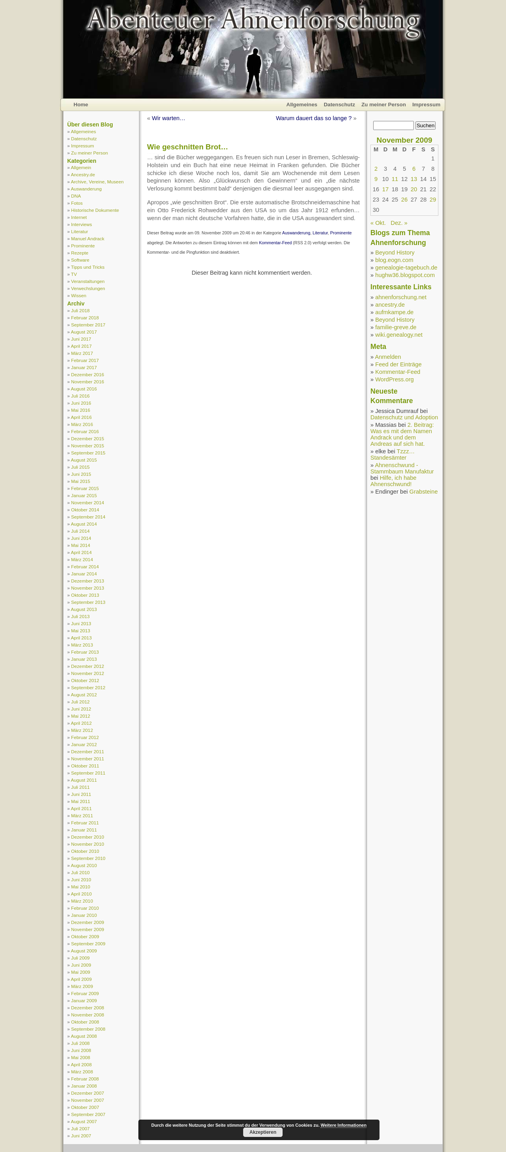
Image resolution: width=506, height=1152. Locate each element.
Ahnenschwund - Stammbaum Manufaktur (402, 468)
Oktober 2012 (85, 680)
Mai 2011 (80, 801)
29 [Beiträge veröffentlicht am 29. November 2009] (433, 199)
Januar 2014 (84, 573)
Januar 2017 (84, 367)
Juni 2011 (81, 794)
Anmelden (388, 357)
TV (74, 274)
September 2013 (88, 602)
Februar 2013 (85, 651)
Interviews (81, 224)
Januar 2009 (84, 1000)
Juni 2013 (81, 623)
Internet (79, 217)
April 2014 (81, 552)
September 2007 (88, 1114)
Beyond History (394, 252)
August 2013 (84, 609)
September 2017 (88, 324)
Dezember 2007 (87, 1092)
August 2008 (84, 1036)
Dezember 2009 (87, 922)
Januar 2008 (84, 1085)
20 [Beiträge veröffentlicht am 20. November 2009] (414, 189)
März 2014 (82, 559)
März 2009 (82, 986)
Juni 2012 (81, 708)
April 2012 (81, 723)
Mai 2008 (80, 1057)
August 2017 (84, 331)
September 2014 (88, 516)
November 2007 (87, 1100)
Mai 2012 (80, 715)
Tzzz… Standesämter (392, 454)
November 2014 (87, 502)
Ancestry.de (83, 174)
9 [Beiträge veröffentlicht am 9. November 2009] (376, 179)
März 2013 (82, 644)
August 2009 (84, 950)
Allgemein (81, 167)
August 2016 (84, 388)
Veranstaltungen (88, 281)
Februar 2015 (85, 488)
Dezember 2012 (87, 666)
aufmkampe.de (394, 312)
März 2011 (82, 815)
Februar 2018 (85, 317)
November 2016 (87, 381)
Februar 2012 (85, 737)
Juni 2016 (81, 402)
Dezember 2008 (87, 1007)
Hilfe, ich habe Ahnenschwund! (393, 481)
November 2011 (87, 758)
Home (81, 104)
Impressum (426, 104)
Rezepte (80, 252)
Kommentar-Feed (275, 242)
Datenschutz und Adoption (404, 417)
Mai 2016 (80, 410)
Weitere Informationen (343, 1125)
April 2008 (81, 1064)
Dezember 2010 (87, 836)
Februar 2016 (85, 431)
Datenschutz (339, 104)
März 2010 (82, 900)
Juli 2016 (80, 395)
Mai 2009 (80, 972)
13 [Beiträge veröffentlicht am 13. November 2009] (414, 179)
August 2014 (84, 523)
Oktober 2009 (85, 936)
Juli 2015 (80, 466)
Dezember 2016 (87, 374)
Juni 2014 (81, 538)
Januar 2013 (84, 659)
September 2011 (88, 772)
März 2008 (82, 1071)
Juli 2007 (80, 1128)
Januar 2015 (84, 495)
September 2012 (88, 687)
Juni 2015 (81, 474)
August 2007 (84, 1121)
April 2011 (81, 808)
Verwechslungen (88, 288)
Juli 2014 (80, 531)
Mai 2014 (80, 545)
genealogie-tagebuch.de (406, 267)
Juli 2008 (80, 1043)
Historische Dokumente (95, 210)
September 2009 (88, 943)
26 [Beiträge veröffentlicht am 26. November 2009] (404, 199)
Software (80, 259)
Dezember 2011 (87, 751)
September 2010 (88, 858)
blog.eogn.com (394, 260)
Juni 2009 (81, 964)
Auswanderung (86, 188)
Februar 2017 (85, 360)
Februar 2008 (85, 1078)
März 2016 (82, 424)
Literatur (79, 231)
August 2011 (84, 779)
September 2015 (88, 452)
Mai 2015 (80, 481)
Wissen (78, 295)
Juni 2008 (81, 1050)
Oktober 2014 (85, 509)
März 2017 (82, 353)
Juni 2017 (81, 338)
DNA (76, 195)
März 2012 (82, 730)
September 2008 (88, 1028)
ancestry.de (390, 305)
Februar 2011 (85, 822)
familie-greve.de (395, 327)
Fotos (77, 203)
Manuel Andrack (87, 238)
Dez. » (399, 223)
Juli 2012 (80, 701)
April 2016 (81, 417)
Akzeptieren (262, 1132)
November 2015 (87, 445)
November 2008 (87, 1014)
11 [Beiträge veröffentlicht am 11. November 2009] (395, 179)
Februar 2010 (85, 908)
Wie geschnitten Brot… (187, 147)
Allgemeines (301, 104)
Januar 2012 (84, 744)
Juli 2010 (80, 872)
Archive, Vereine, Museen (97, 181)
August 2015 (84, 459)
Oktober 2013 (85, 595)
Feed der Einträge (398, 364)
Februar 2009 (85, 993)
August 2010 (84, 865)
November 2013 (87, 587)
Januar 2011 (84, 829)
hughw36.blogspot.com (405, 275)
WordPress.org (394, 379)
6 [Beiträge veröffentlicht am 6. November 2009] (413, 169)
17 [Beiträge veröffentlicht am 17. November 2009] (385, 189)
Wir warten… (168, 118)
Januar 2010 (84, 915)
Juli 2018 (80, 310)
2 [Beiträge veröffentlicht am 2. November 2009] (376, 169)
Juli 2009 (80, 957)
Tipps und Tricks (88, 267)
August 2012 (84, 694)
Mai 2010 (80, 886)
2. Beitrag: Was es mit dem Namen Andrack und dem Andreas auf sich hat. (402, 434)
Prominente (83, 245)
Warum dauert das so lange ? (314, 118)
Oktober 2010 (85, 851)
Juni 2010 (81, 879)
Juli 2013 (80, 616)
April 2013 (81, 637)
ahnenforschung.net (401, 297)
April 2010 (81, 893)
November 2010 (87, 844)
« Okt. (378, 223)
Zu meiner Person (383, 104)
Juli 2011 (80, 787)
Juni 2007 (81, 1135)
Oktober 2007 (85, 1107)
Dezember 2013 (87, 580)
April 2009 (81, 979)
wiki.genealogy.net (399, 335)
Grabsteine (424, 491)
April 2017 (81, 346)
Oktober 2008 (85, 1021)
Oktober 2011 (85, 765)
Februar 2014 (85, 566)
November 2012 (87, 673)
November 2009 (87, 929)
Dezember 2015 (87, 438)
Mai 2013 (80, 630)
